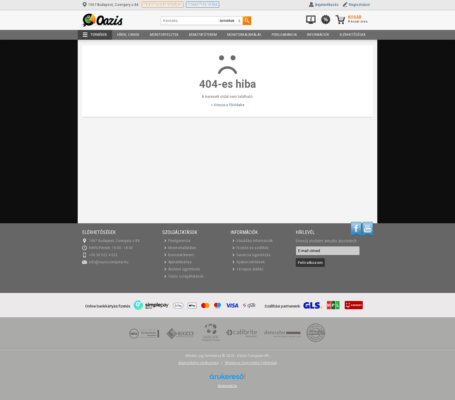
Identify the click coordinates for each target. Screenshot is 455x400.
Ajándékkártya (180, 262)
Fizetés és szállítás (252, 248)
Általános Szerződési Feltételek (251, 363)
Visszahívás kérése (202, 4)
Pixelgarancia (284, 34)
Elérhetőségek (353, 34)
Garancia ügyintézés (253, 255)
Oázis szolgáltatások (185, 276)
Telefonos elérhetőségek (163, 4)
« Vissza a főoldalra (227, 105)
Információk (318, 34)
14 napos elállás (249, 269)
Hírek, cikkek (128, 34)
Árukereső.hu (227, 386)
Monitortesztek (164, 34)
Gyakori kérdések (250, 262)
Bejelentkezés (327, 5)
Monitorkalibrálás (244, 34)
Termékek (95, 34)
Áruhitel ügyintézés (184, 269)
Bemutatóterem (203, 34)
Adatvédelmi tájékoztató (198, 363)
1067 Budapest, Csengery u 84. (111, 5)
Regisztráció (359, 5)
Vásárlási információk (254, 241)
